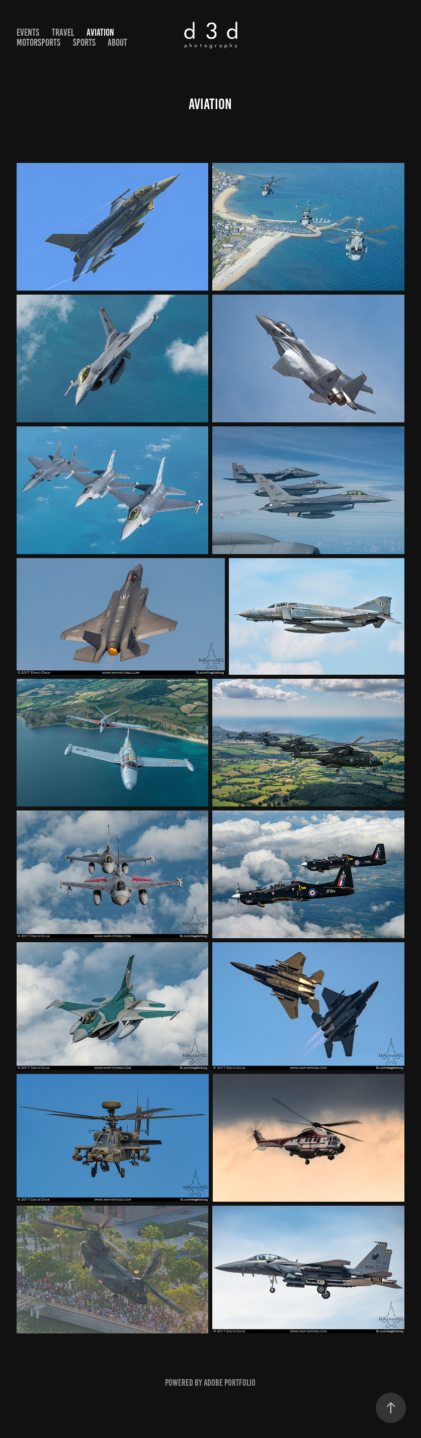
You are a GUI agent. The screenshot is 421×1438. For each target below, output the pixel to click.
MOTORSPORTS (38, 42)
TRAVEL (63, 32)
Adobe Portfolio (230, 1383)
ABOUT (117, 42)
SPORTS (84, 42)
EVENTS (28, 32)
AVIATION (100, 32)
